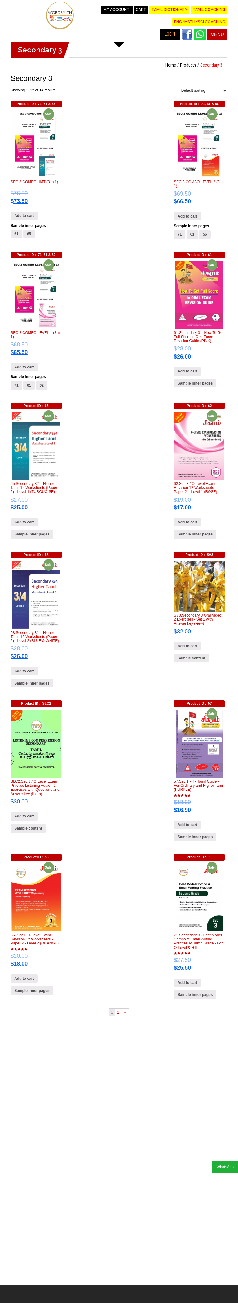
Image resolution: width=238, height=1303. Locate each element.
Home (170, 65)
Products (188, 65)
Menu (217, 34)
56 (205, 234)
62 (42, 385)
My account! (117, 9)
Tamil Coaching (209, 9)
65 (29, 234)
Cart (141, 9)
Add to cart (24, 215)
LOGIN (170, 34)
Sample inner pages (28, 225)
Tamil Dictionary (169, 9)
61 (16, 234)
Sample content (191, 658)
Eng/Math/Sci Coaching (199, 22)
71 (180, 234)
